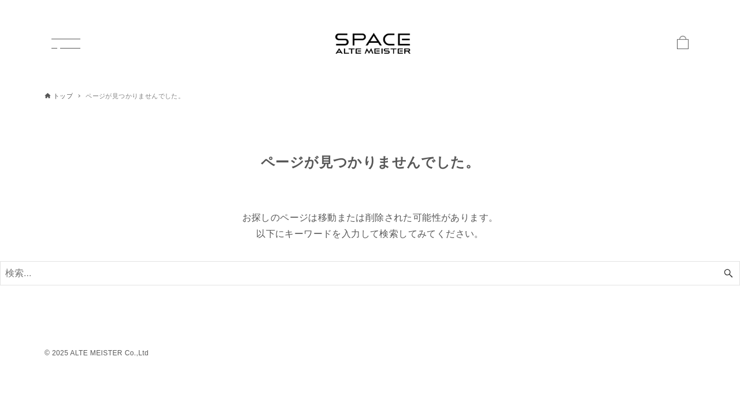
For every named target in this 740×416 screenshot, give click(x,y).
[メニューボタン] (65, 43)
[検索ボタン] (728, 273)
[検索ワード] (370, 273)
